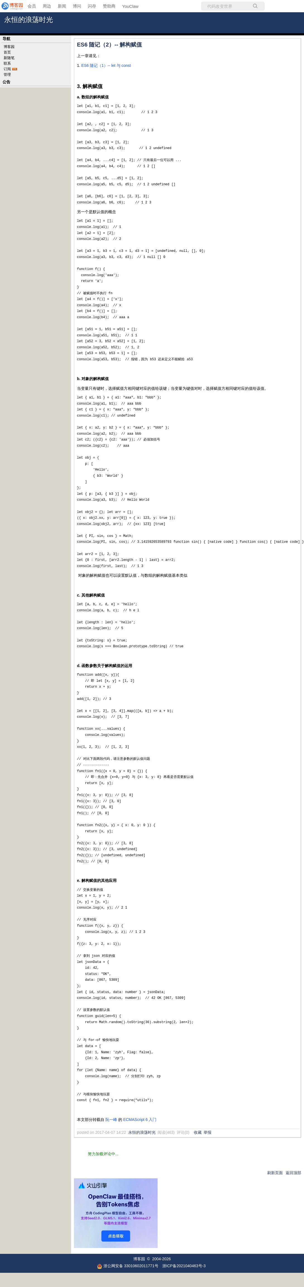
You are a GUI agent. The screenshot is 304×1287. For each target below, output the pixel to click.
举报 (207, 1132)
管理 (7, 74)
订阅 (7, 69)
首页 (7, 52)
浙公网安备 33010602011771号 (127, 1266)
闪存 (92, 6)
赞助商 (109, 6)
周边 (47, 6)
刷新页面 (275, 1173)
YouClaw (130, 6)
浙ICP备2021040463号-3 (184, 1266)
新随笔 (9, 58)
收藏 (198, 1132)
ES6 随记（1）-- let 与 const (106, 65)
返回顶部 (293, 1173)
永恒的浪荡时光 (28, 19)
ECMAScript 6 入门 (140, 1119)
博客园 (9, 47)
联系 (7, 63)
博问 (77, 6)
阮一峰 (111, 1119)
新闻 (62, 6)
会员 (32, 6)
